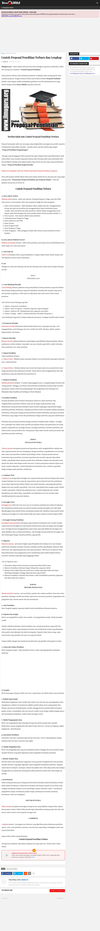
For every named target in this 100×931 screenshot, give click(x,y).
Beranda (3, 53)
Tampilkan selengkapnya (57, 890)
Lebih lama (59, 898)
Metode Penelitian (11, 53)
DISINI (33, 857)
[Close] (98, 12)
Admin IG (24, 879)
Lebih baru (5, 898)
